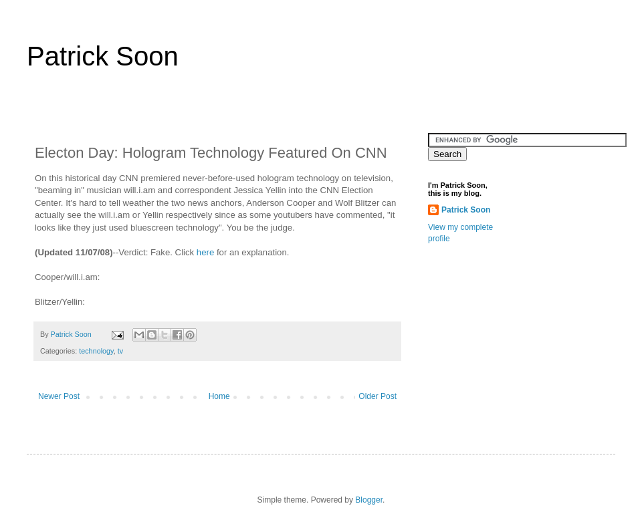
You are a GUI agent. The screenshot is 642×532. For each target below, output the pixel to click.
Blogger (369, 500)
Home (219, 396)
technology (96, 351)
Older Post (377, 396)
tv (120, 351)
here (205, 252)
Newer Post (59, 396)
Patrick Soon (103, 56)
